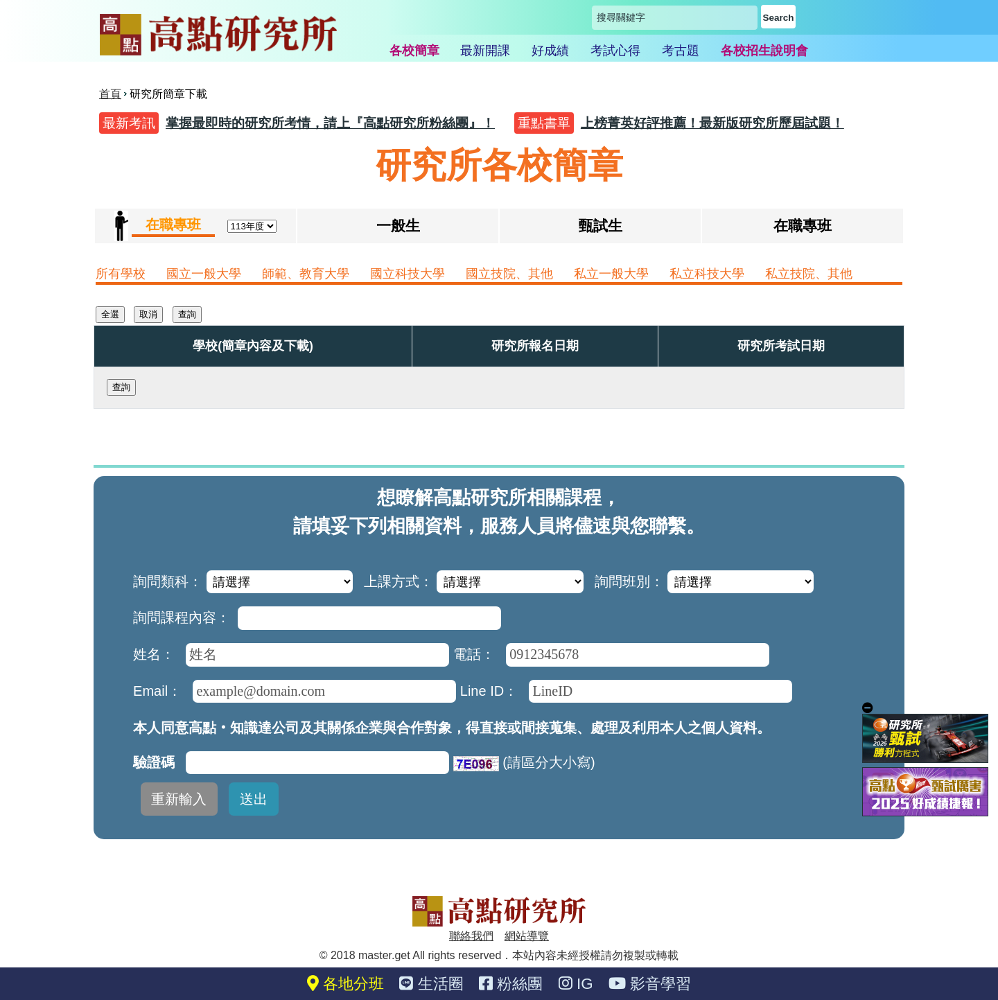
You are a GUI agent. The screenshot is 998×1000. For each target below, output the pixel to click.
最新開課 (485, 51)
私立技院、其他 (808, 274)
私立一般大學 (611, 274)
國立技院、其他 (509, 274)
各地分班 (345, 983)
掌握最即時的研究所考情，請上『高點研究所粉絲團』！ (330, 123)
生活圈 (431, 983)
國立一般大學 (203, 274)
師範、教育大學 (305, 274)
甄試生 (600, 226)
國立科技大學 (407, 274)
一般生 (398, 226)
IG (576, 983)
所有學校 (121, 274)
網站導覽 (527, 936)
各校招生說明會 (764, 51)
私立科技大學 (706, 274)
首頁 (110, 94)
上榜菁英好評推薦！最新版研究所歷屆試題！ (712, 123)
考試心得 (615, 51)
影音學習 (650, 983)
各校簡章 (414, 51)
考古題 (680, 51)
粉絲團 (511, 983)
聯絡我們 (471, 936)
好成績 (550, 51)
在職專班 (802, 226)
